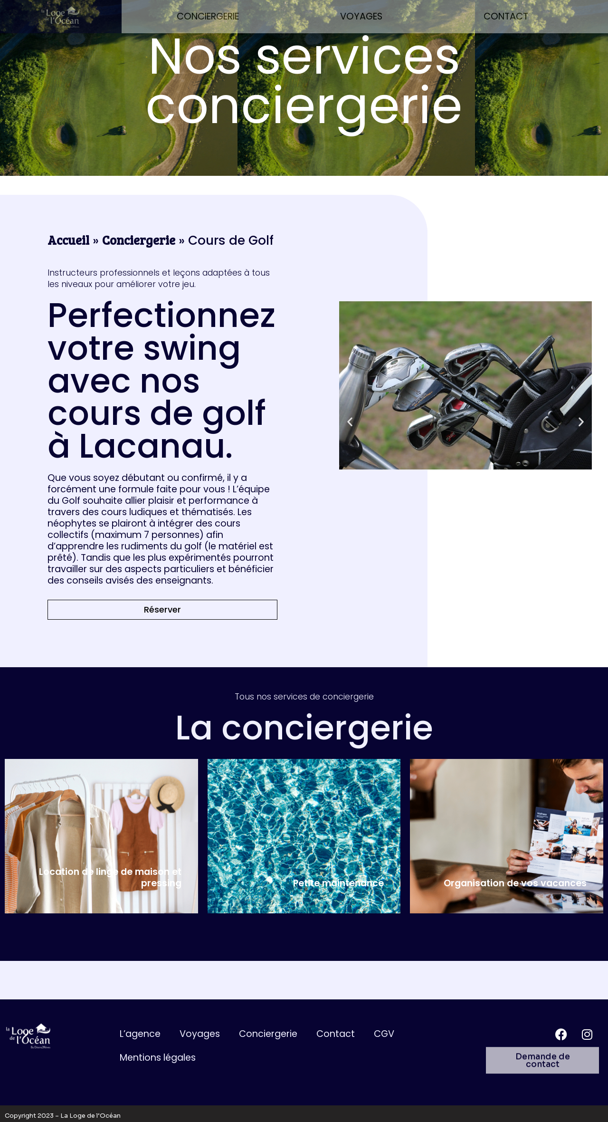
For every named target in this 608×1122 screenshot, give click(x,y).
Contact (506, 16)
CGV (384, 1033)
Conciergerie (208, 16)
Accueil (68, 239)
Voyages (361, 16)
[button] (350, 421)
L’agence (140, 1033)
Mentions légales (158, 1057)
